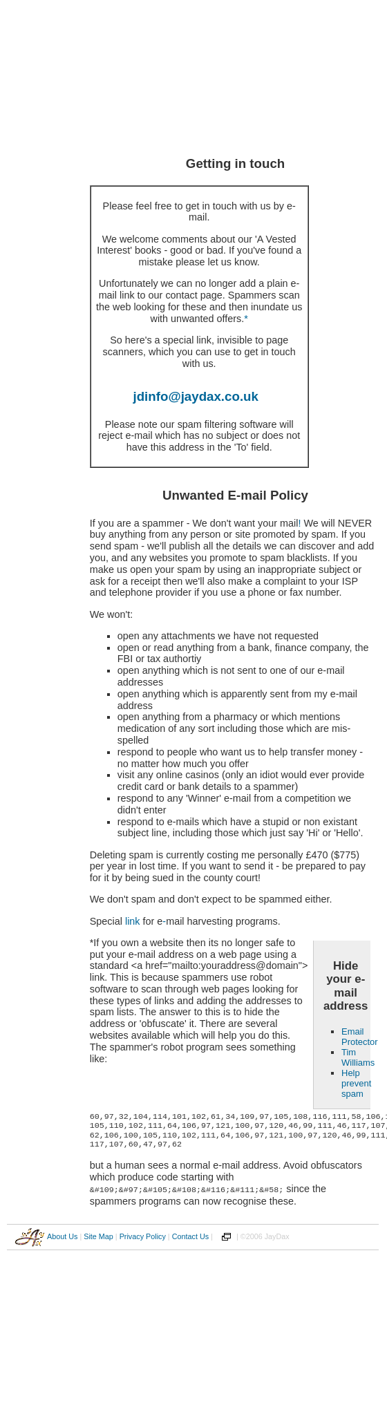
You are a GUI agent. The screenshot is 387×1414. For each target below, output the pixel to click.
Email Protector (359, 1036)
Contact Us (190, 1236)
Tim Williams (358, 1057)
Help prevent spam (356, 1083)
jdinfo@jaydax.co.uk (195, 396)
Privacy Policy (143, 1236)
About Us (62, 1236)
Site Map (98, 1236)
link (132, 921)
